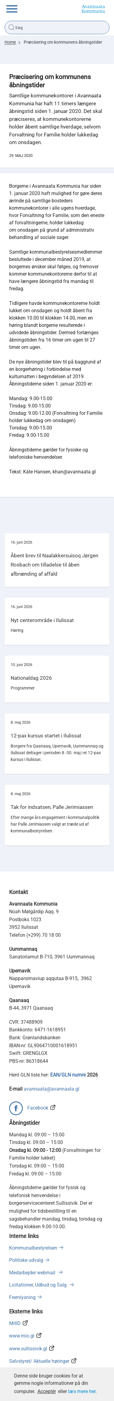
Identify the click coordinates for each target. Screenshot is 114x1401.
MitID (15, 1323)
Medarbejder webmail (33, 1273)
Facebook (37, 1108)
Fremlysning (22, 1297)
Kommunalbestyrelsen (33, 1248)
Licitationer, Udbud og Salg (38, 1285)
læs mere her (81, 1391)
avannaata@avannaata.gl (51, 1089)
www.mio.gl (21, 1336)
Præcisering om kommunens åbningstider (63, 42)
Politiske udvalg (26, 1260)
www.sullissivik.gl (28, 1349)
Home (10, 42)
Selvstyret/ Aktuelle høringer (39, 1361)
